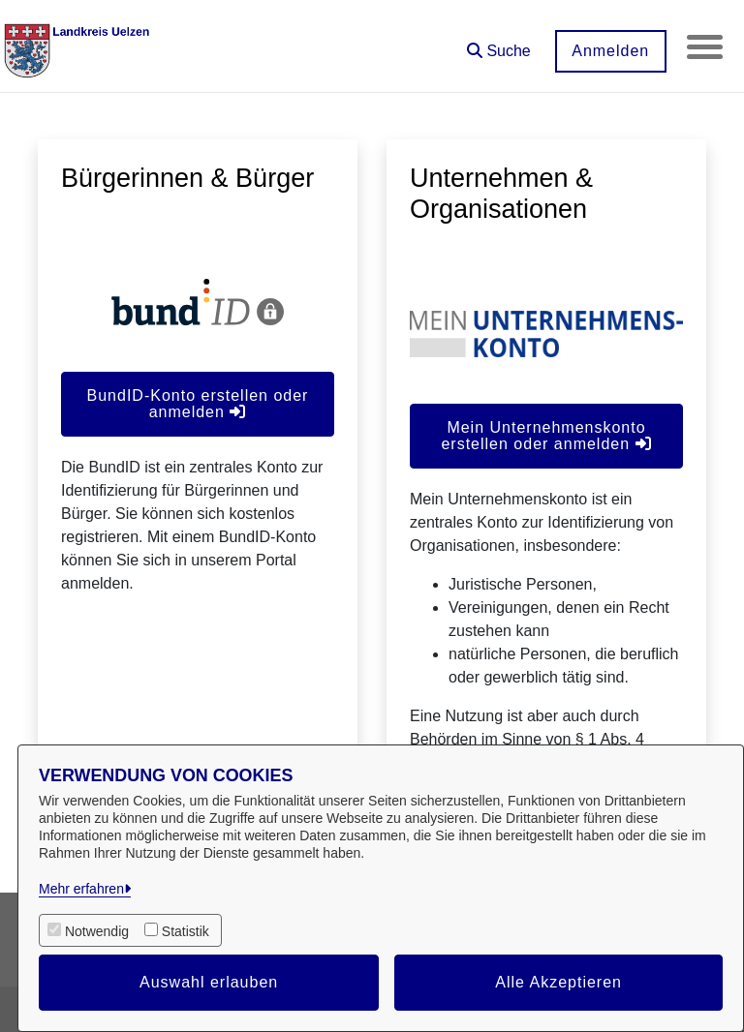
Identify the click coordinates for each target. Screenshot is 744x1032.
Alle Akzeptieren (558, 982)
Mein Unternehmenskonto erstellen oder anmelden (546, 435)
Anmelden (607, 51)
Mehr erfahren (81, 888)
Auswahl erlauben (209, 982)
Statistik (185, 931)
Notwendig (97, 931)
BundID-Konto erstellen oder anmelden (198, 403)
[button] (496, 44)
